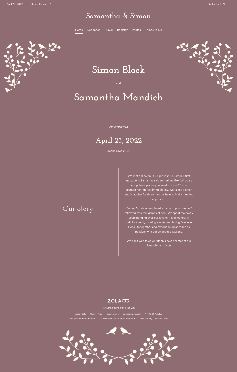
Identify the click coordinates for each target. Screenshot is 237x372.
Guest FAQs (96, 314)
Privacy (157, 319)
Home (79, 30)
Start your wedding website (82, 319)
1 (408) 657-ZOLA (153, 314)
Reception (94, 30)
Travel (109, 30)
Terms (166, 319)
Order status (113, 314)
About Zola (80, 314)
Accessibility (146, 319)
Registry (122, 30)
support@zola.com (132, 314)
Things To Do (153, 30)
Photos (136, 30)
